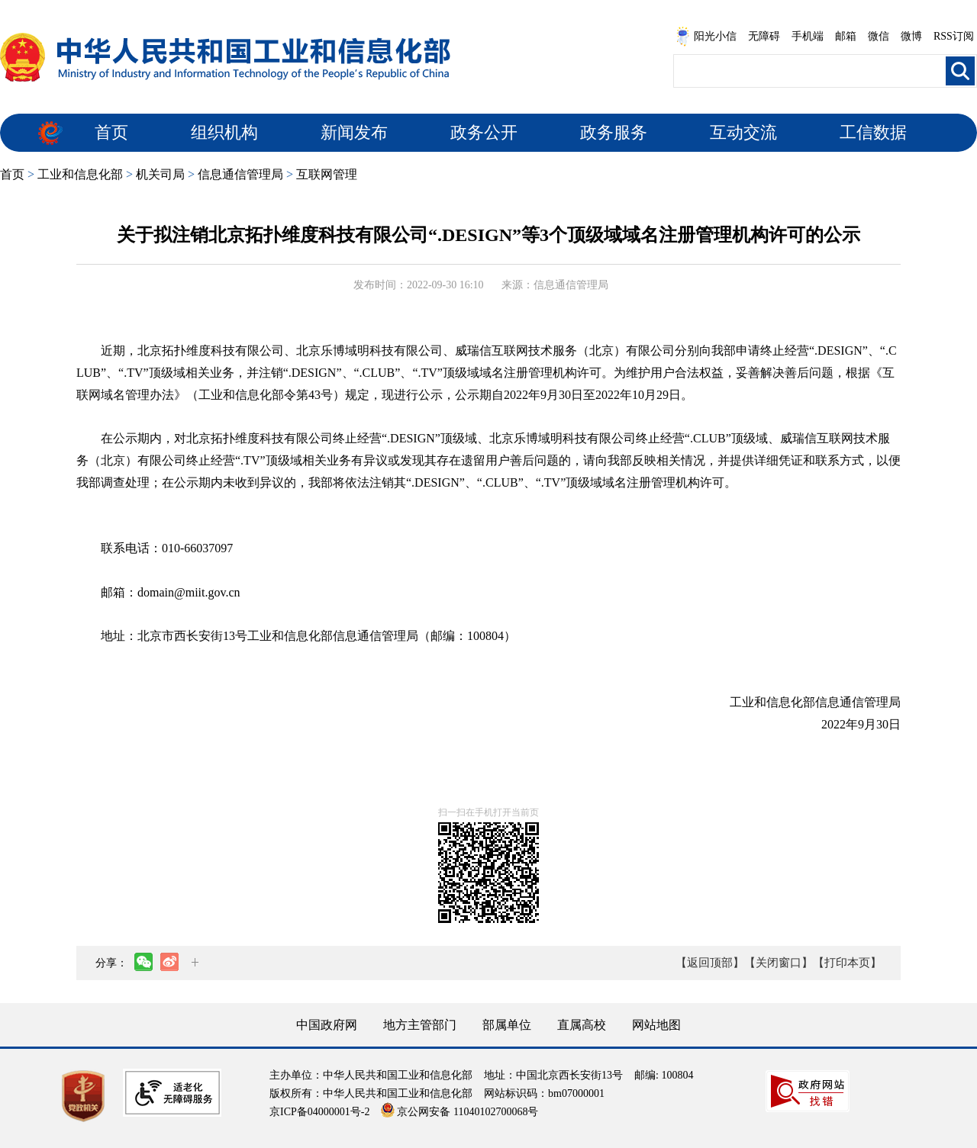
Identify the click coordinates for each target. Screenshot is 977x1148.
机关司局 (160, 174)
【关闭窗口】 (778, 963)
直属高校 (581, 1024)
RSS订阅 (953, 36)
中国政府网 (326, 1024)
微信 (878, 36)
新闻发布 (354, 132)
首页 (111, 132)
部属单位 (506, 1024)
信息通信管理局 (240, 174)
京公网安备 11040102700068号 (459, 1111)
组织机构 (224, 132)
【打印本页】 (847, 963)
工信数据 (873, 132)
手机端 (808, 36)
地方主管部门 (419, 1024)
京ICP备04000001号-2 (319, 1111)
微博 (911, 36)
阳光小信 (706, 37)
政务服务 (613, 132)
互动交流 (743, 132)
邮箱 (845, 36)
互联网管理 (326, 174)
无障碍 (764, 36)
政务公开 (484, 132)
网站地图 (656, 1024)
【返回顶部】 (710, 963)
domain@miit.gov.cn (188, 592)
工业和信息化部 (80, 174)
